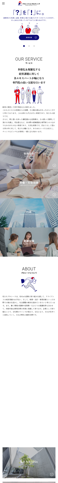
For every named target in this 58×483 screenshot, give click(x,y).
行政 (29, 212)
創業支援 (29, 241)
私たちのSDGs (29, 461)
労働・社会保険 (29, 182)
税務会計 (29, 153)
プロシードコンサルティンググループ (28, 3)
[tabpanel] (29, 24)
